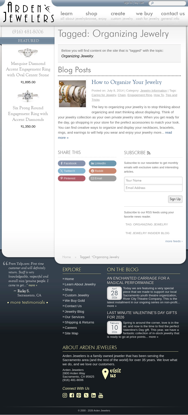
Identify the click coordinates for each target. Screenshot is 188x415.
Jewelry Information (153, 90)
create (123, 16)
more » (32, 285)
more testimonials (27, 302)
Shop (69, 290)
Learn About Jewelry (80, 284)
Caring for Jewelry (104, 95)
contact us (173, 16)
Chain (122, 95)
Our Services (75, 317)
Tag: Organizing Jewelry (146, 224)
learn (73, 16)
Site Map (71, 333)
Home (69, 279)
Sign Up (175, 199)
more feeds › (174, 241)
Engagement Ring (139, 95)
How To (159, 95)
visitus (115, 372)
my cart (139, 2)
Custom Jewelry (77, 295)
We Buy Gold (75, 300)
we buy (148, 16)
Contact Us (73, 306)
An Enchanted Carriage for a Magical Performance (138, 280)
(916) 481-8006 (28, 31)
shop (98, 16)
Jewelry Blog (74, 311)
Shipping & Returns (79, 322)
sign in (128, 2)
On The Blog (123, 269)
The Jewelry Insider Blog (147, 233)
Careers (71, 328)
